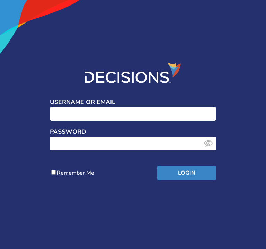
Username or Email (82, 102)
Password (68, 132)
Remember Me (72, 173)
